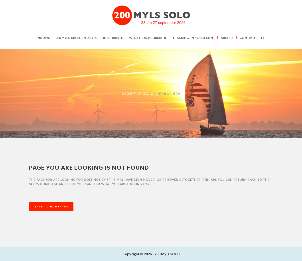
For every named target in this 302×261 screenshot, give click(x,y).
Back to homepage (51, 206)
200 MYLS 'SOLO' (138, 94)
